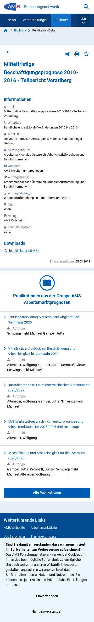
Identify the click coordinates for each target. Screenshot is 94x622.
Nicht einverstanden (47, 611)
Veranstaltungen (35, 20)
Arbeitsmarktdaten (45, 528)
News (11, 20)
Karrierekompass (43, 536)
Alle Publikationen (47, 492)
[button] (83, 20)
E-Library (61, 20)
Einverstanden (47, 596)
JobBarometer (14, 536)
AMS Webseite (14, 528)
